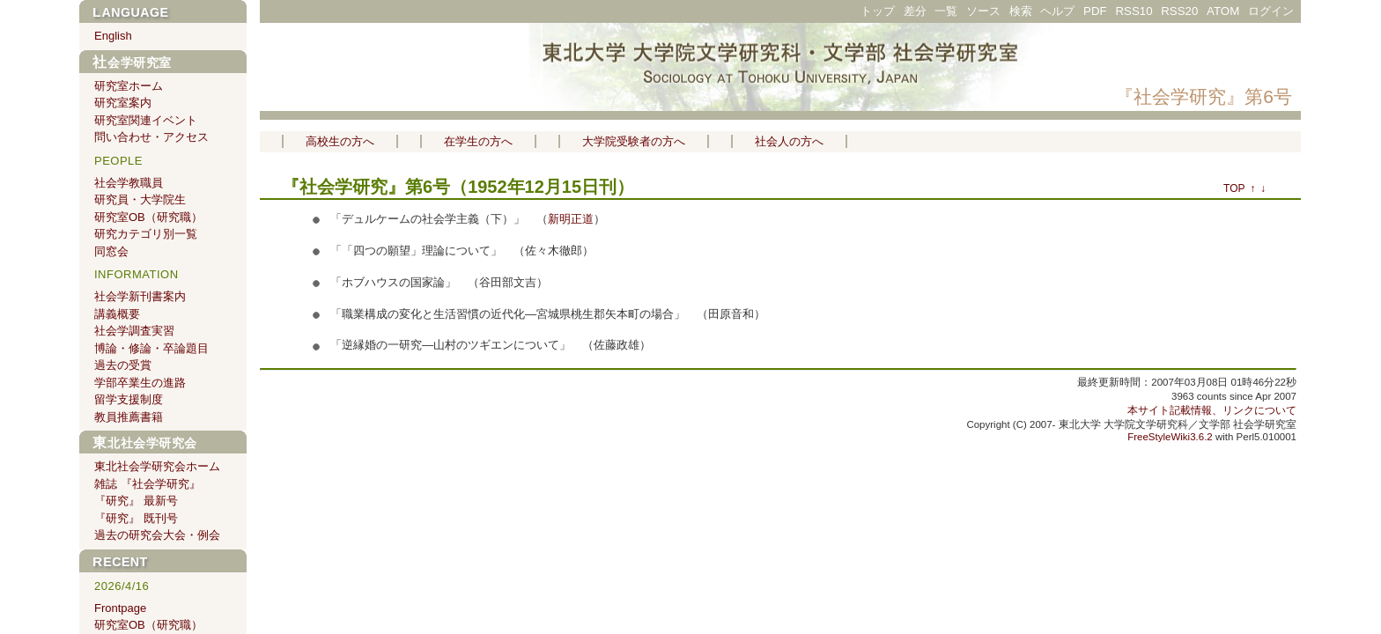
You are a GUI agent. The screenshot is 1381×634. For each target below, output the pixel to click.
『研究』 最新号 (136, 500)
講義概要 (117, 314)
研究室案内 (122, 102)
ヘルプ (1057, 11)
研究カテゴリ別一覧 (145, 233)
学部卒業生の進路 (140, 382)
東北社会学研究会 (144, 443)
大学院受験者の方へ (633, 141)
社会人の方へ (789, 141)
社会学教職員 (128, 182)
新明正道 (571, 218)
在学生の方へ (478, 141)
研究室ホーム (128, 85)
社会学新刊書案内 (140, 296)
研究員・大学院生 (140, 199)
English (113, 35)
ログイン (1271, 11)
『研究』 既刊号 (136, 518)
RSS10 (1133, 11)
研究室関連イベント (145, 120)
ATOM (1223, 11)
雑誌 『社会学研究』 (147, 483)
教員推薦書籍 (128, 417)
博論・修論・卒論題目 (151, 348)
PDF (1095, 11)
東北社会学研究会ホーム (157, 466)
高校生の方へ (340, 141)
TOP (1233, 188)
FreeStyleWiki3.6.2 (1170, 436)
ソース (983, 11)
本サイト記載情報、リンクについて (1211, 410)
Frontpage (120, 608)
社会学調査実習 (134, 330)
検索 (1020, 11)
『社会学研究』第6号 (1203, 96)
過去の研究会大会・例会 (157, 535)
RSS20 (1179, 11)
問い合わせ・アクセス (151, 137)
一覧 (945, 11)
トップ (877, 11)
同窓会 (111, 251)
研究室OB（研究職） (148, 217)
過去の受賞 (122, 365)
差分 (915, 11)
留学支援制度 (128, 399)
